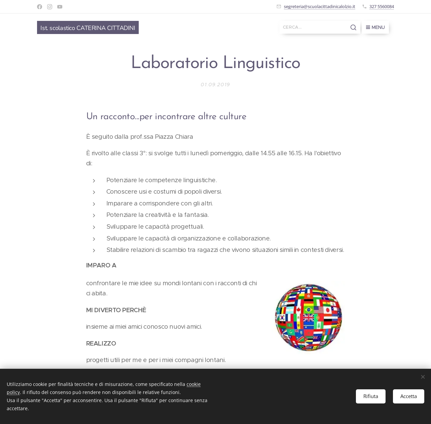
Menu (375, 27)
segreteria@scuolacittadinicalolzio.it (319, 6)
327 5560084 (381, 6)
